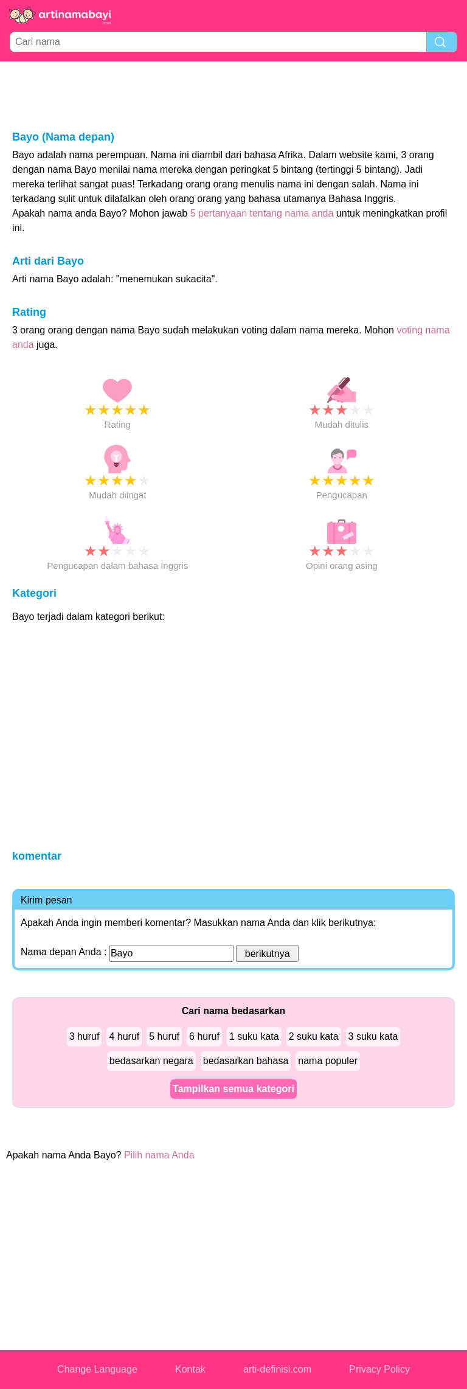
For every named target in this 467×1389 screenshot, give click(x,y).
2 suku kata (314, 1036)
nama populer (328, 1061)
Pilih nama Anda (159, 1155)
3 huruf (84, 1036)
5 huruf (164, 1036)
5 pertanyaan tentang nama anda (262, 213)
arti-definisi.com (277, 1369)
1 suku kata (254, 1036)
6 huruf (204, 1036)
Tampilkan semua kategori (233, 1089)
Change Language (97, 1369)
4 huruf (124, 1036)
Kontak (190, 1369)
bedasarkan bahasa (246, 1061)
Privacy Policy (379, 1369)
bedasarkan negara (151, 1061)
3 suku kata (373, 1036)
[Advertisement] (233, 95)
